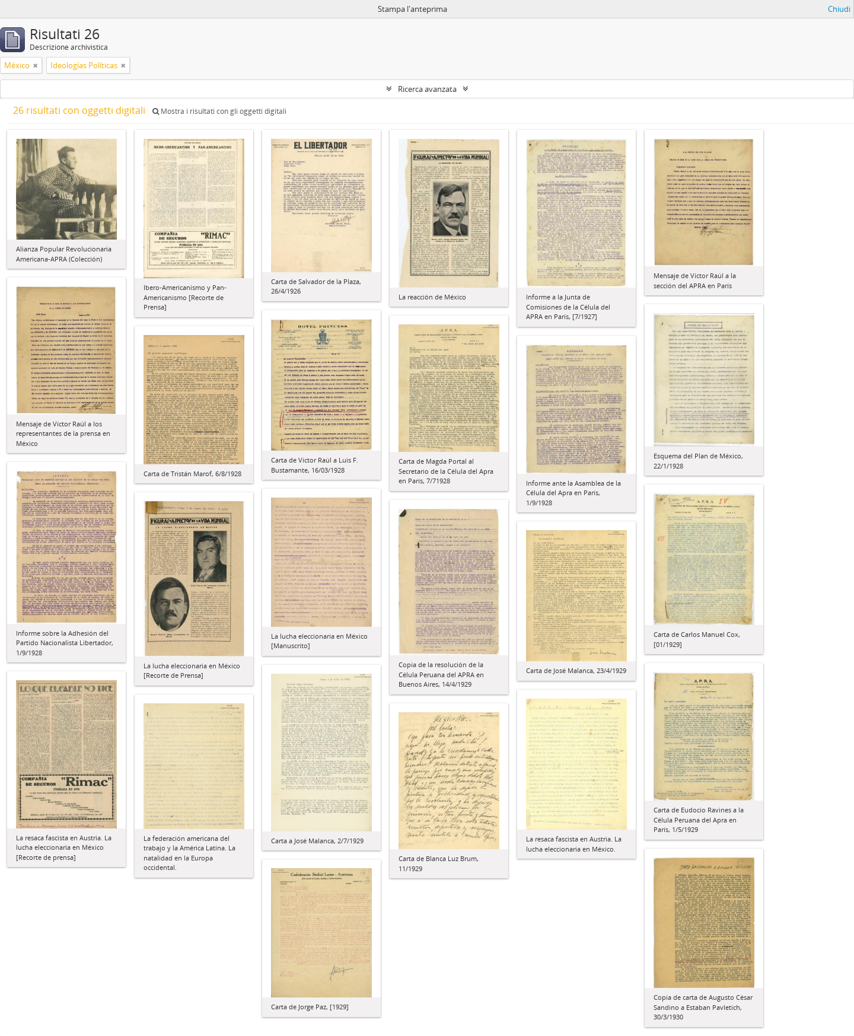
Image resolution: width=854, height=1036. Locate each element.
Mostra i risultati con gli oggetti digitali (219, 111)
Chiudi (839, 9)
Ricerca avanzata (427, 89)
